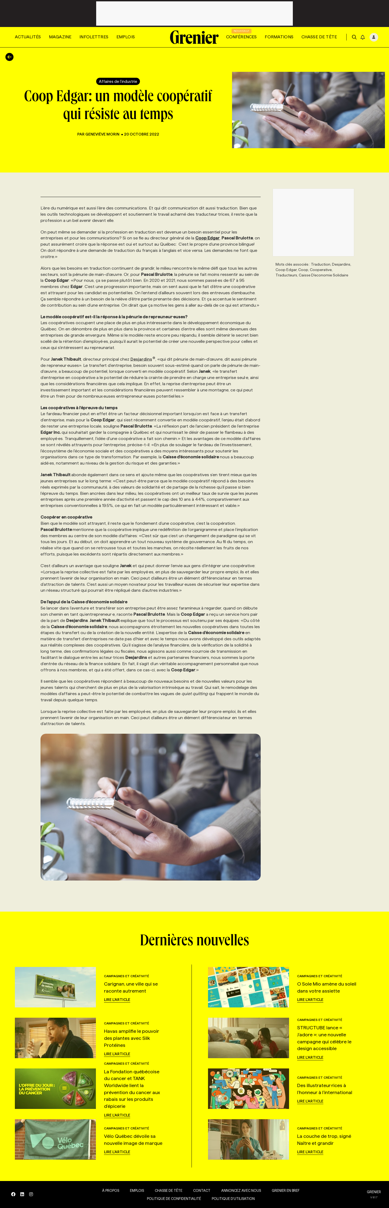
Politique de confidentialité (172, 1198)
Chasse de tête (319, 37)
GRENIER (374, 1192)
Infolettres (93, 37)
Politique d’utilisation (231, 1198)
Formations (279, 37)
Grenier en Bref (284, 1190)
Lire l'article (117, 999)
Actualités (28, 37)
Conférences (241, 37)
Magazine (60, 37)
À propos (109, 1190)
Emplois (125, 37)
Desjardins (142, 359)
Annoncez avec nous (239, 1190)
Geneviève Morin (102, 134)
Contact (200, 1190)
